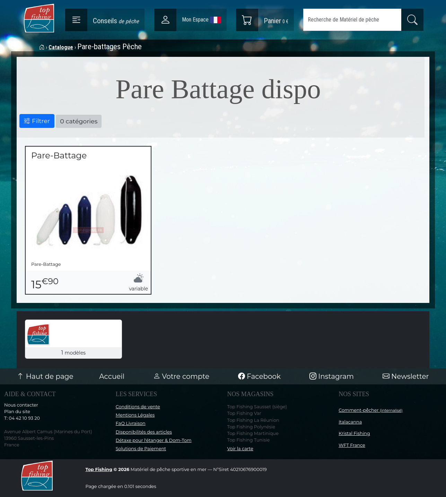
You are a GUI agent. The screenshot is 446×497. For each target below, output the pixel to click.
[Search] (352, 20)
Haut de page (45, 376)
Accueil (111, 376)
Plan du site (17, 411)
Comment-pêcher (371, 410)
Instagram (331, 376)
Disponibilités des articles (144, 432)
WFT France (352, 445)
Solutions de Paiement (141, 448)
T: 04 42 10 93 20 (22, 418)
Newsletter (406, 376)
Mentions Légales (135, 415)
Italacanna (350, 422)
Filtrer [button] (37, 120)
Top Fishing (99, 469)
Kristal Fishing (354, 433)
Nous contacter (21, 405)
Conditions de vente (138, 406)
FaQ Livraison (131, 423)
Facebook (259, 376)
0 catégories (78, 121)
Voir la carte (240, 448)
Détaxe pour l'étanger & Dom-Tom (154, 440)
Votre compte (181, 376)
